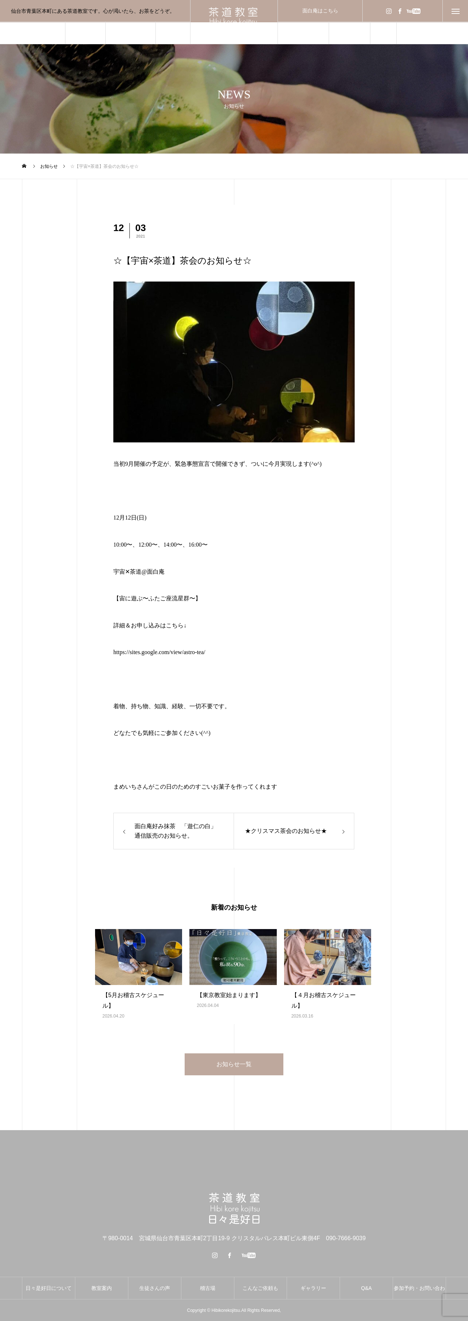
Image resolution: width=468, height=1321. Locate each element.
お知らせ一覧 (234, 1064)
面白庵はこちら (320, 11)
